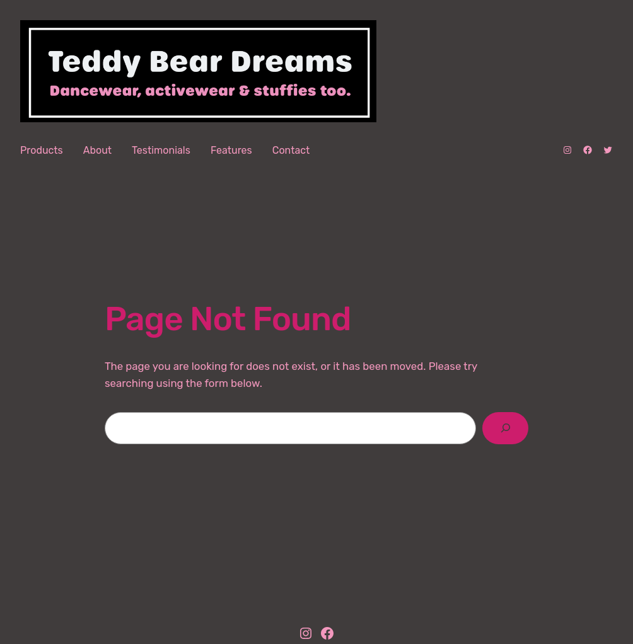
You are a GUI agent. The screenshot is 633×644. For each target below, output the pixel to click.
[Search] (505, 428)
